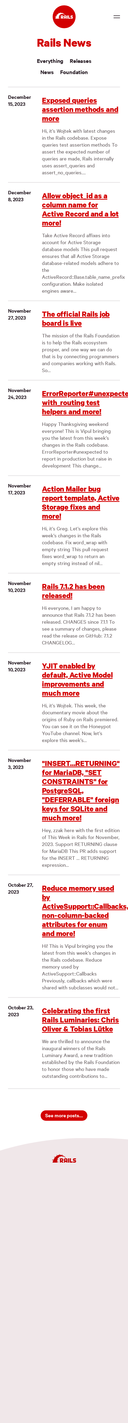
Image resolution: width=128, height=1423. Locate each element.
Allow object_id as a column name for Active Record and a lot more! (80, 209)
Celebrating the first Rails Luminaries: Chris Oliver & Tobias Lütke (80, 1020)
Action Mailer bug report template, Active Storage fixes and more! (80, 502)
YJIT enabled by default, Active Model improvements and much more (77, 679)
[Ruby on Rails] (64, 16)
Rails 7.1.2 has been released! (73, 590)
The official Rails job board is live (76, 318)
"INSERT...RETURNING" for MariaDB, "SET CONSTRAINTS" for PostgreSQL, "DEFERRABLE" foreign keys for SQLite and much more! (80, 790)
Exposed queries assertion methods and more (80, 109)
